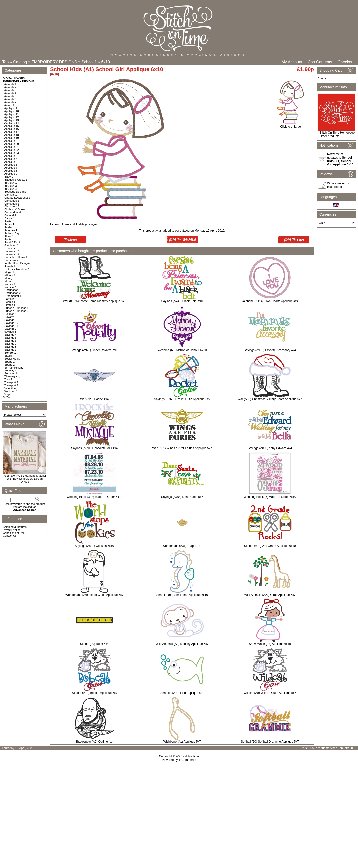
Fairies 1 (9, 227)
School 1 (89, 62)
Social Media (12, 358)
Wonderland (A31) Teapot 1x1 (182, 546)
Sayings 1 (10, 319)
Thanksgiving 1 (13, 376)
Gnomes (9, 248)
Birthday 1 (10, 182)
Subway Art (11, 370)
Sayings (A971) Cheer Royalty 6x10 (94, 350)
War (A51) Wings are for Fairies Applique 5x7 (182, 448)
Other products (329, 136)
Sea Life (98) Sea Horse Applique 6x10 (182, 595)
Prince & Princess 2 (16, 310)
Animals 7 (10, 102)
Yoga (7, 394)
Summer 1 (10, 373)
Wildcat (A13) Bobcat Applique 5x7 (94, 693)
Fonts (7, 239)
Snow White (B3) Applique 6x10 (270, 644)
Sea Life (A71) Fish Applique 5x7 (182, 693)
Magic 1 (9, 272)
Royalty (9, 316)
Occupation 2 (12, 292)
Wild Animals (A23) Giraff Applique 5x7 (270, 595)
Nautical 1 (10, 287)
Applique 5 (10, 161)
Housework (11, 260)
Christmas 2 (11, 203)
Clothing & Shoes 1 (16, 209)
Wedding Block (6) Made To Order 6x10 (270, 497)
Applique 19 (11, 137)
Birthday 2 (10, 185)
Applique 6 (10, 164)
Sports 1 (9, 361)
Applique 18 (11, 134)
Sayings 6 (10, 340)
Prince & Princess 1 (16, 307)
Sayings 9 (10, 349)
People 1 (9, 301)
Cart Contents (320, 62)
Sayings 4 (10, 334)
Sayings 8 (10, 346)
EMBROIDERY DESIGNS (54, 62)
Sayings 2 (10, 328)
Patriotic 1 (10, 298)
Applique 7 (10, 167)
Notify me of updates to (340, 159)
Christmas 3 (11, 206)
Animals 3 (10, 90)
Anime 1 (9, 105)
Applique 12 (11, 117)
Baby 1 (8, 176)
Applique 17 (11, 131)
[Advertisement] (179, 804)
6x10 (105, 62)
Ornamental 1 (12, 295)
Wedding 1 (10, 391)
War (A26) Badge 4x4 (94, 399)
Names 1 (9, 284)
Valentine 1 (11, 388)
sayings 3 (10, 331)
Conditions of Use (14, 532)
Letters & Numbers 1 (17, 269)
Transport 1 (11, 382)
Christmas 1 (11, 200)
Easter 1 (9, 221)
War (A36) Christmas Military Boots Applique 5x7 (270, 399)
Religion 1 (10, 313)
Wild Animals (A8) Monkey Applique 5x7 (182, 644)
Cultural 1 (10, 215)
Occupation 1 (12, 289)
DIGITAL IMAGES (14, 78)
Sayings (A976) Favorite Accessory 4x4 (270, 350)
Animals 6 (10, 99)
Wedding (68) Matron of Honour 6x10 (182, 350)
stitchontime (191, 756)
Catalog (20, 62)
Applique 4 (10, 158)
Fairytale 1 (10, 230)
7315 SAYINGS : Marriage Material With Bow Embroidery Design (24, 477)
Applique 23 (11, 152)
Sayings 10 (11, 322)
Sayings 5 (10, 337)
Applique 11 (11, 114)
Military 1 (9, 275)
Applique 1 (10, 108)
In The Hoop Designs (17, 263)
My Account (292, 62)
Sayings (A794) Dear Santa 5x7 (182, 497)
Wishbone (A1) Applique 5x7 (182, 741)
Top (5, 62)
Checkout (346, 62)
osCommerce (187, 760)
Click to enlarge (290, 125)
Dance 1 (9, 218)
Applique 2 (10, 140)
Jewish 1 (9, 266)
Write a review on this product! (338, 185)
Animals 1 (10, 84)
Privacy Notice (11, 529)
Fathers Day (11, 233)
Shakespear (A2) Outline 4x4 (94, 741)
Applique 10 (11, 111)
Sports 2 (9, 364)
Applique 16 (11, 128)
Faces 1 (9, 224)
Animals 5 (10, 96)
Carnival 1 (10, 194)
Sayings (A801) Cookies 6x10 (94, 546)
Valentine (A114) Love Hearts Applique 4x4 (269, 301)
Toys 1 (8, 379)
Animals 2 (10, 87)
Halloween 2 (12, 254)
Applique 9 (10, 173)
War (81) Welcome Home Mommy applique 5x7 (94, 301)
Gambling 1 (11, 245)
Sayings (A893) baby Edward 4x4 (270, 448)
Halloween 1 (12, 251)
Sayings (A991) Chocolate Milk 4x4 (94, 448)
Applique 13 (11, 120)
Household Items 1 (15, 257)
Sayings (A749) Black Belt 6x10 (182, 301)
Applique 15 (11, 125)
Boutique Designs (15, 191)
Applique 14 (11, 123)
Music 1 (9, 281)
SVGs (6, 397)
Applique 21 (11, 146)
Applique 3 (10, 155)
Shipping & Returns (15, 526)
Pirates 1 (9, 304)
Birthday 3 (10, 188)
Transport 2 (11, 385)
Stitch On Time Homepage (337, 132)
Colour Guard (12, 212)
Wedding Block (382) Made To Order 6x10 (94, 497)
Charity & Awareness (17, 197)
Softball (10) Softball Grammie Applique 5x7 (270, 741)
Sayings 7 (10, 343)
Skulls (8, 355)
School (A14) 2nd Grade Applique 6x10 (270, 546)
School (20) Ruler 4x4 (94, 644)
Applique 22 (11, 149)
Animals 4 (10, 93)
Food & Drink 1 (13, 242)
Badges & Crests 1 (15, 179)
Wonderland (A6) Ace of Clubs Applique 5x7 (94, 595)
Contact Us (9, 535)
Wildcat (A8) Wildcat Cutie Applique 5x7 (270, 693)
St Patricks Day (13, 367)
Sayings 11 (11, 325)
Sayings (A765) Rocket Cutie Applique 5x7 (182, 399)
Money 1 (9, 278)
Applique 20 (11, 143)
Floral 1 (9, 236)
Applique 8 (10, 170)
